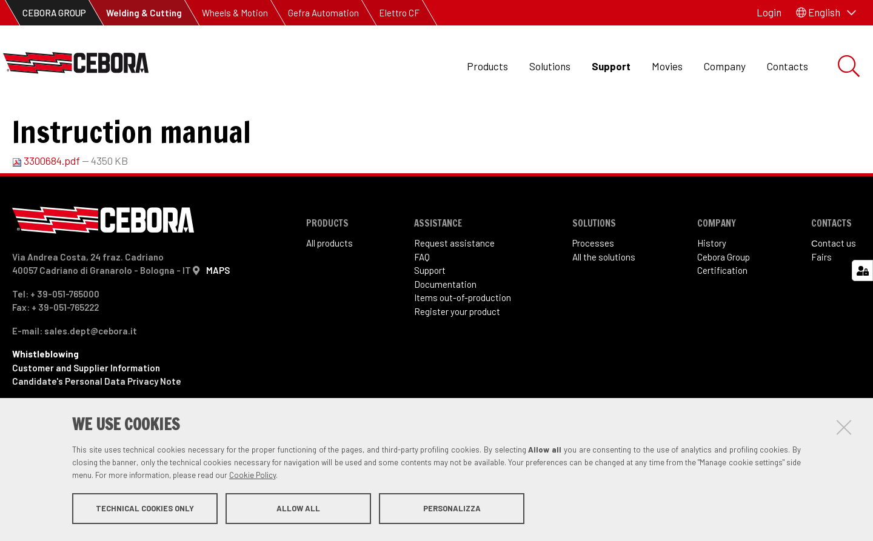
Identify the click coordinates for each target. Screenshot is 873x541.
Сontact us (833, 292)
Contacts (787, 66)
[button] (826, 12)
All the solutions (603, 306)
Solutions (549, 66)
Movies (667, 66)
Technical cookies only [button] (145, 509)
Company (725, 66)
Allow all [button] (298, 509)
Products (487, 66)
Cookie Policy (252, 476)
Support (611, 66)
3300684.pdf (47, 210)
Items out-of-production (462, 347)
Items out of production (129, 121)
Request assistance (454, 292)
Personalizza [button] (452, 509)
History (711, 292)
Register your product (457, 361)
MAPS (218, 319)
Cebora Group (723, 306)
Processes (593, 292)
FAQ (422, 306)
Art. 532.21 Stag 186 (242, 121)
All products (329, 292)
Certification (722, 319)
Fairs (821, 306)
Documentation (445, 333)
